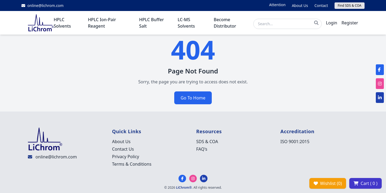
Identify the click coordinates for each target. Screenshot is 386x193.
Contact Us (123, 149)
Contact (321, 5)
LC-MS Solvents (186, 23)
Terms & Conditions (131, 164)
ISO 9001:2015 (294, 141)
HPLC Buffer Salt (151, 23)
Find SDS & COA (349, 5)
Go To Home (193, 98)
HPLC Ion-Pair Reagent (102, 23)
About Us (300, 5)
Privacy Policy (125, 156)
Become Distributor (225, 23)
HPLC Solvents (62, 23)
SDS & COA (207, 141)
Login (331, 23)
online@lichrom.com (56, 157)
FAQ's (201, 149)
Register (350, 23)
